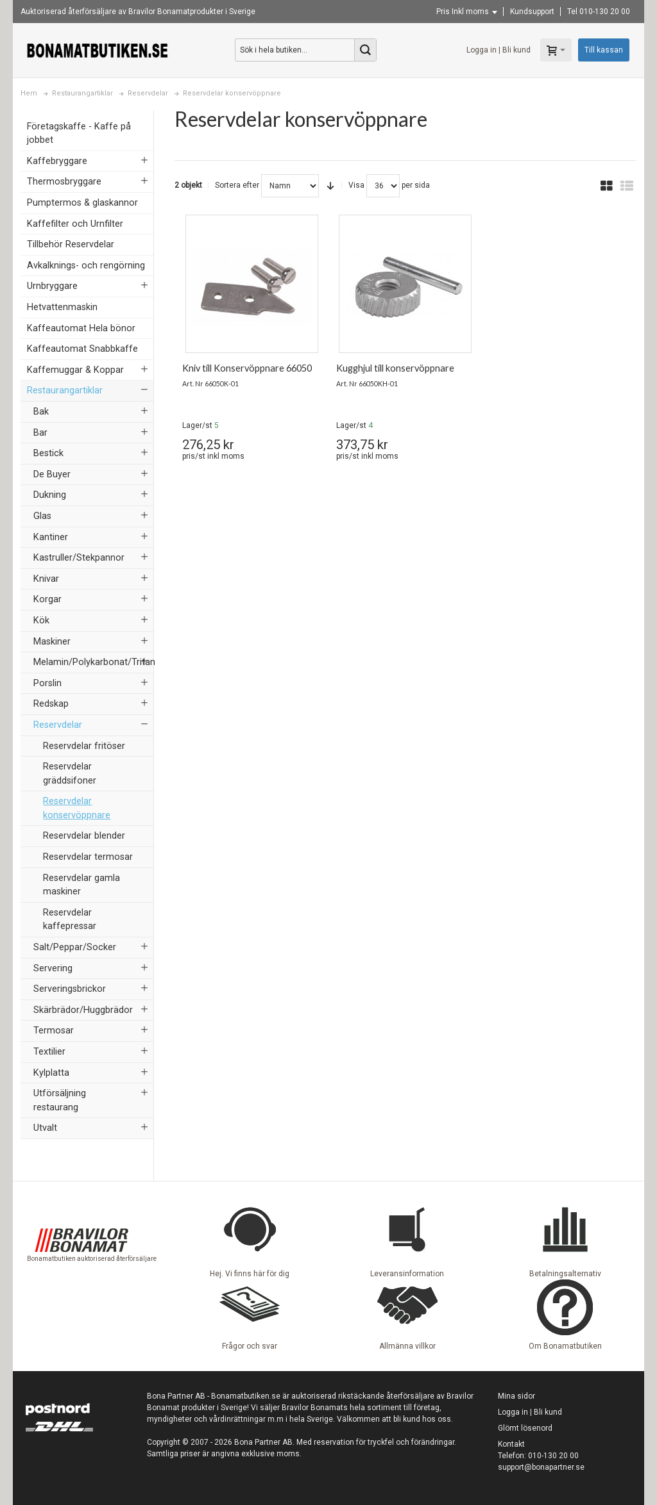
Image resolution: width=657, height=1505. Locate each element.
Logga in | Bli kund (498, 49)
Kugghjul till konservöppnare (395, 368)
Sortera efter (237, 185)
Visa (356, 185)
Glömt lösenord (525, 1428)
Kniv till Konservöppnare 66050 (247, 368)
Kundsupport (532, 11)
